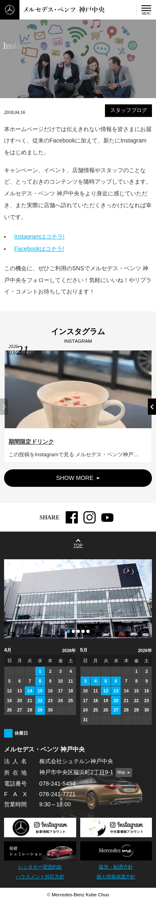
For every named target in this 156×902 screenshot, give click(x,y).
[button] (152, 410)
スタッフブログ (128, 110)
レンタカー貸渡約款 (40, 867)
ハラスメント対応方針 (40, 876)
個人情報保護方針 (115, 876)
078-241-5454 (57, 783)
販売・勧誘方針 (116, 867)
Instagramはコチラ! (39, 236)
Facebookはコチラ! (39, 248)
